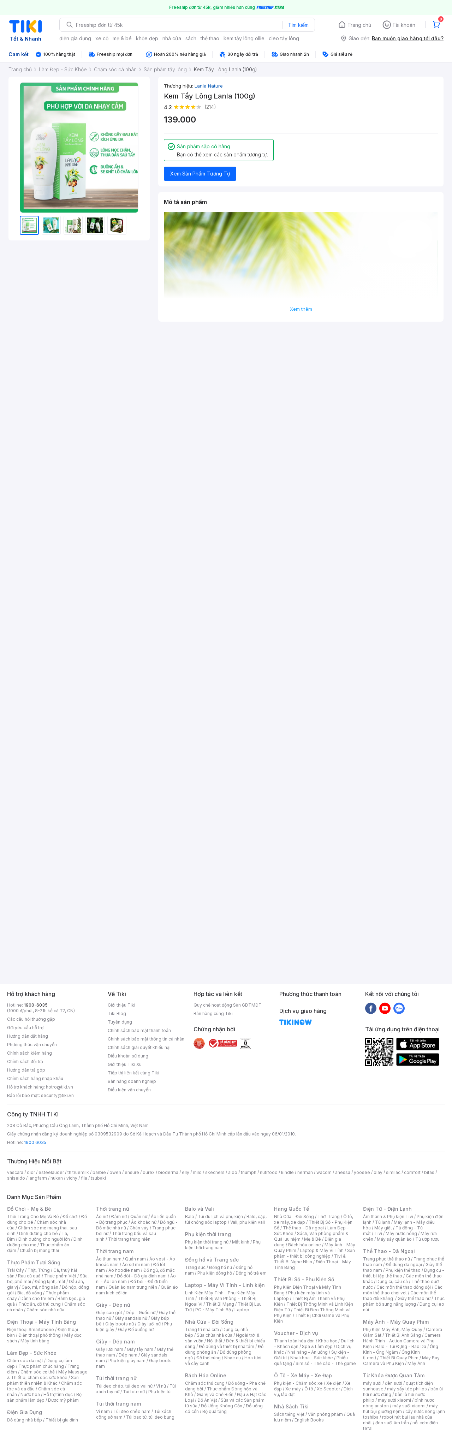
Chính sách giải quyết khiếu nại (139, 1047)
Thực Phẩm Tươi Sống (33, 1262)
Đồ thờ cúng (208, 1357)
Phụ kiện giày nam (126, 1360)
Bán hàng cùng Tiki (213, 1013)
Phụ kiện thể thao (403, 1270)
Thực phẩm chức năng (41, 1366)
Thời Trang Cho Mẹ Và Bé (33, 1216)
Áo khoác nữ (143, 1222)
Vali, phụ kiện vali (247, 1222)
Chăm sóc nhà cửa (45, 1309)
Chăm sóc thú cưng (205, 1383)
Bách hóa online (304, 1244)
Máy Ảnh (416, 1363)
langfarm (38, 1178)
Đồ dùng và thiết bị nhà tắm (226, 1346)
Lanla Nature (209, 86)
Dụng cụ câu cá (392, 1281)
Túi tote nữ (134, 1391)
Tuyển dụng (120, 1022)
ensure (132, 1172)
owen (115, 1172)
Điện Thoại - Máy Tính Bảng (41, 1322)
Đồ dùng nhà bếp (24, 1420)
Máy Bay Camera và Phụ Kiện (401, 1360)
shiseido (16, 1178)
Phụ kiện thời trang (208, 1234)
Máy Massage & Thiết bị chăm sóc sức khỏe (47, 1374)
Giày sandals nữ (131, 1318)
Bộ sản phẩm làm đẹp (44, 1397)
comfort (412, 1172)
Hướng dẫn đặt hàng (27, 1036)
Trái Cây (15, 1270)
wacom (324, 1172)
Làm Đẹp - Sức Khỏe (31, 1353)
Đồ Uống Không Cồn (221, 1405)
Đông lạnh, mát (50, 1281)
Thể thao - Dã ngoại (303, 1227)
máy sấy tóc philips (407, 1388)
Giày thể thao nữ (414, 1298)
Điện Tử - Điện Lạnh (387, 1209)
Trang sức (195, 1267)
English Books (309, 1420)
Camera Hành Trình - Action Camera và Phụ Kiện (402, 1340)
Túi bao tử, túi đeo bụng (150, 1417)
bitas (429, 1172)
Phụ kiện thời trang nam (223, 1244)
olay (378, 1172)
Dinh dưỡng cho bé (38, 1233)
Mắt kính (240, 1242)
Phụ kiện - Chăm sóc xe (298, 1383)
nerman (305, 1172)
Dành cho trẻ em (37, 1298)
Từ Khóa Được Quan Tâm (393, 1375)
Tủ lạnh (382, 1222)
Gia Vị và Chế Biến (215, 1394)
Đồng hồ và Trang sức (212, 1260)
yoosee (362, 1172)
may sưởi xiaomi (394, 1400)
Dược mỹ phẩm (63, 1400)
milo (197, 1172)
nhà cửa (171, 38)
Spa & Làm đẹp (317, 1346)
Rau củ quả (29, 1275)
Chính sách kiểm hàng (29, 1053)
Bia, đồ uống (29, 1292)
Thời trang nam (114, 1251)
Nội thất (214, 1340)
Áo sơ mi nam (136, 1264)
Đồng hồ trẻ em (251, 1273)
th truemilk (78, 1172)
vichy (71, 1178)
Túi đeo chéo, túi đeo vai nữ (124, 1386)
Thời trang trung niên (129, 1239)
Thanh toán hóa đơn (294, 1340)
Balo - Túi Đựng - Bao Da (400, 1346)
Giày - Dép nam (115, 1341)
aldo (232, 1172)
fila (84, 1178)
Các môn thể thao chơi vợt (402, 1289)
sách (190, 38)
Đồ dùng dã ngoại (404, 1264)
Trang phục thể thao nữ (386, 1259)
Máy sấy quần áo (394, 1239)
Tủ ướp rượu (427, 1239)
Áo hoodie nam (124, 1270)
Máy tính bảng (34, 1340)
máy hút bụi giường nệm (400, 1408)
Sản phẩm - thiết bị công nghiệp (314, 1253)
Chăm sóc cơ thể (37, 1372)
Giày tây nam (140, 1349)
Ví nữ (161, 1386)
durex (149, 1172)
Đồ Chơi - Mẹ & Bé (29, 1209)
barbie (99, 1172)
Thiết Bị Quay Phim (399, 1357)
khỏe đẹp (147, 38)
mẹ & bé (122, 38)
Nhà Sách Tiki (291, 1406)
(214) (210, 107)
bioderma (168, 1172)
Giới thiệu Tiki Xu (125, 1064)
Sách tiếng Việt (289, 1414)
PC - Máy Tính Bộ (213, 1309)
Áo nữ (102, 1216)
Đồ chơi (70, 1216)
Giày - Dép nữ (113, 1305)
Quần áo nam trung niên (132, 1287)
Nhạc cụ (232, 1357)
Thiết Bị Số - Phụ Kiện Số (304, 1279)
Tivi (378, 1233)
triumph (248, 1172)
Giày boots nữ (119, 1323)
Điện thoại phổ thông (39, 1335)
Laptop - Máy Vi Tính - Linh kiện (225, 1285)
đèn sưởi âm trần (392, 1422)
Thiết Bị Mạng (220, 1304)
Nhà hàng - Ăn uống (307, 1352)
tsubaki (98, 1178)
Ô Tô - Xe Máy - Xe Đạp (303, 1375)
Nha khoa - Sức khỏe (311, 1357)
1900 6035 (35, 1142)
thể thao (210, 38)
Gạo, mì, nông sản (40, 1287)
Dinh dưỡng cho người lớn (44, 1239)
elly (185, 1172)
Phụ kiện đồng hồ (214, 1273)
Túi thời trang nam (118, 1404)
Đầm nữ (119, 1216)
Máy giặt (383, 1227)
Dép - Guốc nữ (140, 1312)
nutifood (269, 1172)
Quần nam (135, 1259)
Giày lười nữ (149, 1323)
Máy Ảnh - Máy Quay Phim (396, 1322)
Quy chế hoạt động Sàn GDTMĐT (228, 1005)
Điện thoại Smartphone (30, 1329)
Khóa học (327, 1340)
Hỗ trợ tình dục (58, 1394)
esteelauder (51, 1172)
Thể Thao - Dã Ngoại (389, 1251)
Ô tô (308, 1388)
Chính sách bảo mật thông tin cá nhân (146, 1039)
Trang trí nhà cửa (202, 1329)
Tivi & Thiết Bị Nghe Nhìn (310, 1258)
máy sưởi (372, 1383)
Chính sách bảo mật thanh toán (139, 1030)
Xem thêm (301, 309)
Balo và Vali (199, 1209)
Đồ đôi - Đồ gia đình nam (142, 1275)
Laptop (241, 1309)
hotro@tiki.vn (59, 1087)
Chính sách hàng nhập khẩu (35, 1078)
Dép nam (128, 1355)
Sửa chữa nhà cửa (214, 1335)
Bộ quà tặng (214, 1411)
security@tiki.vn (57, 1095)
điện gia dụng (75, 38)
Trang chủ (359, 25)
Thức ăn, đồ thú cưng (39, 1304)
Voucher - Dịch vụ (296, 1333)
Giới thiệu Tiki (121, 1005)
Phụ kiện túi (160, 1391)
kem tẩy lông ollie (244, 38)
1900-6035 (36, 1005)
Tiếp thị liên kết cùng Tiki (133, 1072)
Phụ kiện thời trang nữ (206, 1242)
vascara (15, 1172)
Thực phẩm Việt (60, 1275)
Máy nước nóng (401, 1233)
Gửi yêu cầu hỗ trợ (25, 1027)
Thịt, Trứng (39, 1270)
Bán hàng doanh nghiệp (132, 1081)
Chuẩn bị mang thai (39, 1250)
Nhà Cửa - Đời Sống (209, 1322)
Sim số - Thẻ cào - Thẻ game (326, 1363)
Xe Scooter (328, 1388)
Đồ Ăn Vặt (207, 1400)
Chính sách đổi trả (25, 1061)
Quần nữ (138, 1216)
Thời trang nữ (112, 1209)
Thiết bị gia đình (62, 1420)
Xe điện (333, 1383)
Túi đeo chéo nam (131, 1411)
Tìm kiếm (298, 25)
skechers (215, 1172)
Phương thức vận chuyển (32, 1044)
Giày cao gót (109, 1312)
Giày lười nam (109, 1349)
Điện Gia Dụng (24, 1412)
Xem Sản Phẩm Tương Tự (200, 174)
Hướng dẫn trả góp (26, 1070)
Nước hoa (30, 1394)
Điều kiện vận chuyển (129, 1089)
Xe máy (293, 1388)
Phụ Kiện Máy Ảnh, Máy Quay (392, 1329)
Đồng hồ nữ (220, 1267)
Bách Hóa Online (205, 1375)
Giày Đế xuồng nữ (136, 1329)
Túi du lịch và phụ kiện (220, 1216)
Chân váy (139, 1227)
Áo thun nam (108, 1259)
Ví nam (103, 1411)
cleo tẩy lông (284, 38)
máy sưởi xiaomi (409, 1405)
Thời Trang (328, 1216)
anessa (342, 1172)
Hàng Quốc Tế (291, 1209)
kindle (287, 1172)
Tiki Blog (117, 1013)
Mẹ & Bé (312, 1239)
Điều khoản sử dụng (128, 1056)
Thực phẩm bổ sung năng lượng (404, 1301)
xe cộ (101, 38)
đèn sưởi (393, 1383)
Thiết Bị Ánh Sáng (403, 1335)
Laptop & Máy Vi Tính (322, 1250)
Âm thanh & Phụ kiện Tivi (388, 1216)
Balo (189, 1216)
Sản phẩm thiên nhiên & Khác (43, 1380)
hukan (56, 1178)
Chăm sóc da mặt (25, 1360)
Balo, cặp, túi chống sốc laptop (226, 1219)
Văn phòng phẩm (325, 1414)
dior (31, 1172)
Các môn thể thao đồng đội (403, 1287)
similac (393, 1172)
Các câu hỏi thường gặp (31, 1019)
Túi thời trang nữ (116, 1378)
